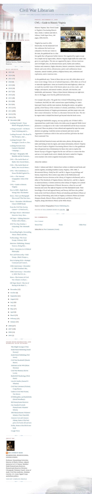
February (13, 318)
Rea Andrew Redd (15, 452)
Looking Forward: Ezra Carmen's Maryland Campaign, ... (17, 148)
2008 (10, 326)
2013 (10, 104)
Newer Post (38, 225)
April (12, 312)
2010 (10, 114)
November (14, 289)
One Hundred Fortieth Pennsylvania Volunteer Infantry (19, 407)
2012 (10, 108)
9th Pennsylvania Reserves (19, 402)
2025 (10, 72)
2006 (10, 332)
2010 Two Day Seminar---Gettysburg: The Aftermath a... (19, 226)
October (13, 293)
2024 (10, 75)
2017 (10, 91)
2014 (10, 101)
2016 (10, 95)
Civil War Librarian (37, 10)
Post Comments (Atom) (51, 229)
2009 (10, 117)
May (12, 309)
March (12, 315)
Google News (15, 431)
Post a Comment (39, 221)
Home (61, 225)
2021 (10, 79)
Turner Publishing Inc (62, 206)
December (14, 120)
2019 (10, 85)
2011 (10, 111)
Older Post (82, 225)
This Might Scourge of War (20, 347)
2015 (10, 98)
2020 (10, 82)
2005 (10, 335)
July (12, 302)
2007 (10, 329)
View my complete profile (16, 479)
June (12, 306)
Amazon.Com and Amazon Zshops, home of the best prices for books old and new (21, 420)
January (13, 322)
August (13, 299)
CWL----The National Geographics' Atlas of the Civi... (19, 178)
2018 (10, 88)
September (14, 296)
